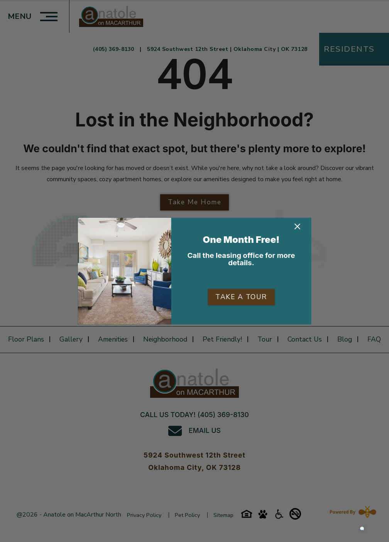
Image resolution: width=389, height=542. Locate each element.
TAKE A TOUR (241, 296)
